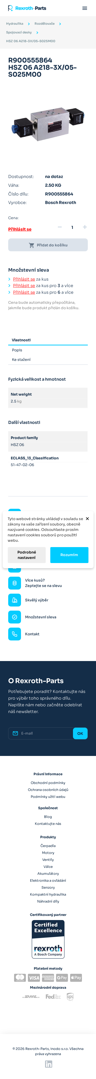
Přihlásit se (19, 229)
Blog (48, 817)
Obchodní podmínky (48, 783)
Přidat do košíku (48, 245)
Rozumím (69, 554)
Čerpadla (48, 846)
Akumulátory (48, 873)
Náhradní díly (48, 901)
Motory (48, 853)
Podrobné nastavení (26, 555)
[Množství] (72, 227)
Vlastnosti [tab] (21, 340)
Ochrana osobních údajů (48, 790)
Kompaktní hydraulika (48, 894)
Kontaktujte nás (48, 824)
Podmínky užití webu (48, 797)
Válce (48, 866)
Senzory (48, 887)
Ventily (48, 860)
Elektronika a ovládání (48, 880)
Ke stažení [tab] (21, 359)
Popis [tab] (17, 350)
